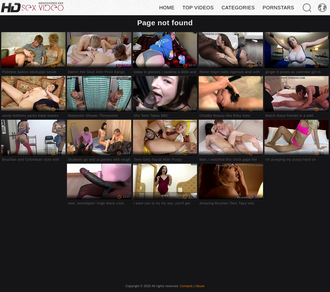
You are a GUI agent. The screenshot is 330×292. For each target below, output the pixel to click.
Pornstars (278, 7)
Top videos (198, 7)
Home (166, 7)
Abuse (199, 286)
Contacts (186, 286)
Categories (238, 7)
